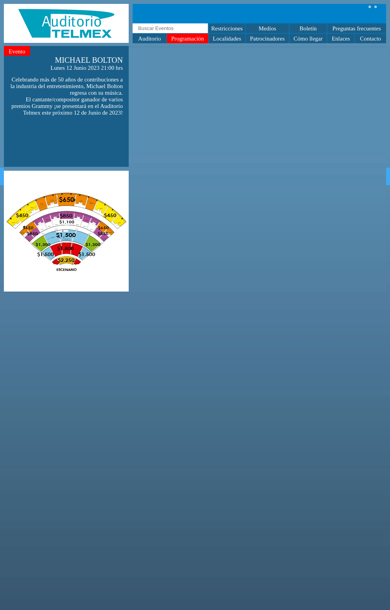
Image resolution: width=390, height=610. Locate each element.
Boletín (308, 28)
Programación (187, 38)
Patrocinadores (267, 38)
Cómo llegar (308, 38)
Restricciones (227, 28)
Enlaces (341, 38)
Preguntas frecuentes (356, 28)
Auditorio (149, 38)
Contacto (370, 38)
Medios (267, 28)
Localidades (227, 38)
